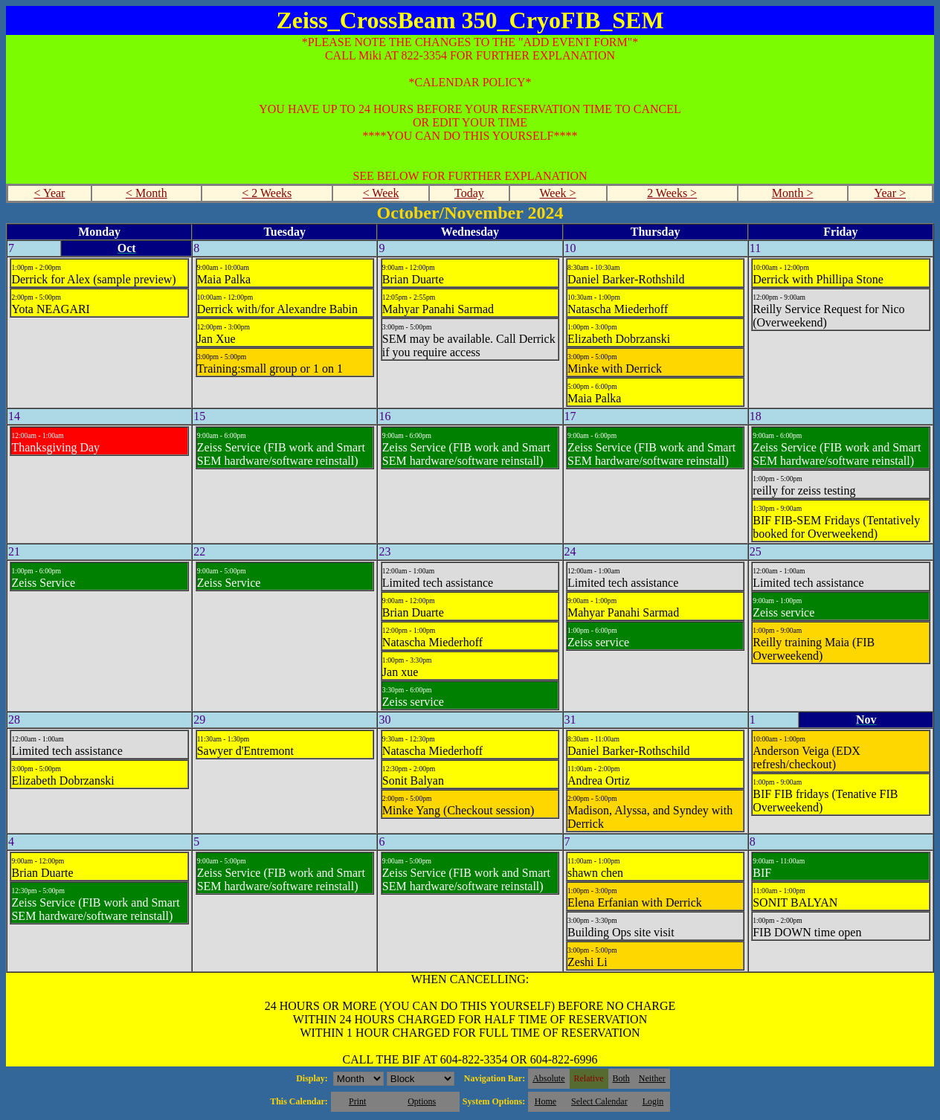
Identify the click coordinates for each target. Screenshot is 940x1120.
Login (653, 1101)
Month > (793, 193)
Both (621, 1078)
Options (422, 1101)
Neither (652, 1078)
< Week (381, 193)
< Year (49, 193)
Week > (558, 193)
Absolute (548, 1078)
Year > (890, 193)
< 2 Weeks (267, 193)
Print (357, 1101)
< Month (146, 193)
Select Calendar (599, 1101)
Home (545, 1101)
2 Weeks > (672, 193)
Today (469, 193)
